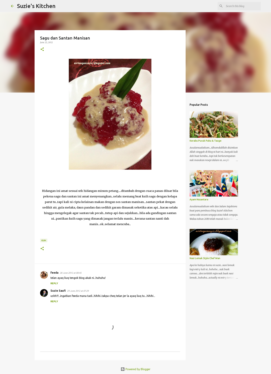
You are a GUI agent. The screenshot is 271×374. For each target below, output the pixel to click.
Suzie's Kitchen (36, 6)
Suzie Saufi (58, 290)
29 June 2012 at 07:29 (78, 291)
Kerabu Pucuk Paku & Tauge (205, 140)
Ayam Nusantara (199, 199)
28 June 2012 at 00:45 (70, 273)
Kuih (43, 240)
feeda (54, 272)
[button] (42, 49)
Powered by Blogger (135, 369)
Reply (54, 283)
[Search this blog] (243, 6)
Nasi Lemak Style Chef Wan (205, 258)
